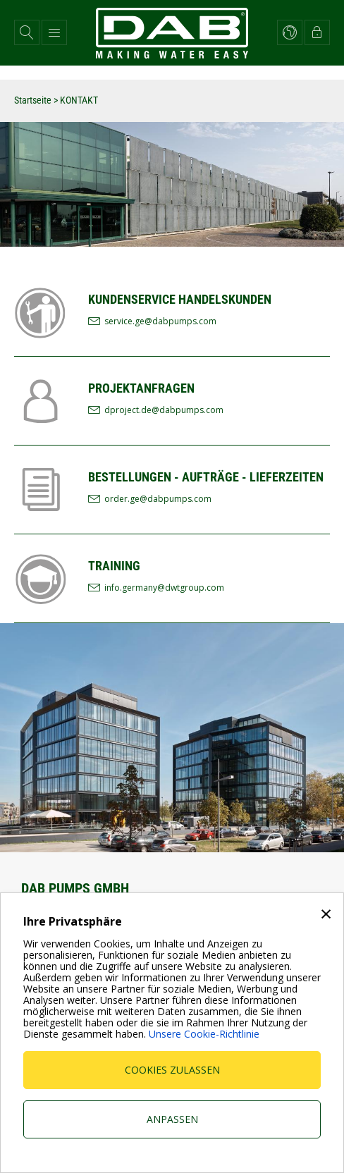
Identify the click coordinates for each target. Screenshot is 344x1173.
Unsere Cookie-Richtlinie (204, 1033)
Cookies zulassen (172, 1069)
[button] (27, 32)
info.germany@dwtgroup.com (164, 588)
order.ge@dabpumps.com (157, 499)
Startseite (32, 100)
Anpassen (172, 1119)
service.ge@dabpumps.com (160, 321)
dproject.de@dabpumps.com (163, 410)
